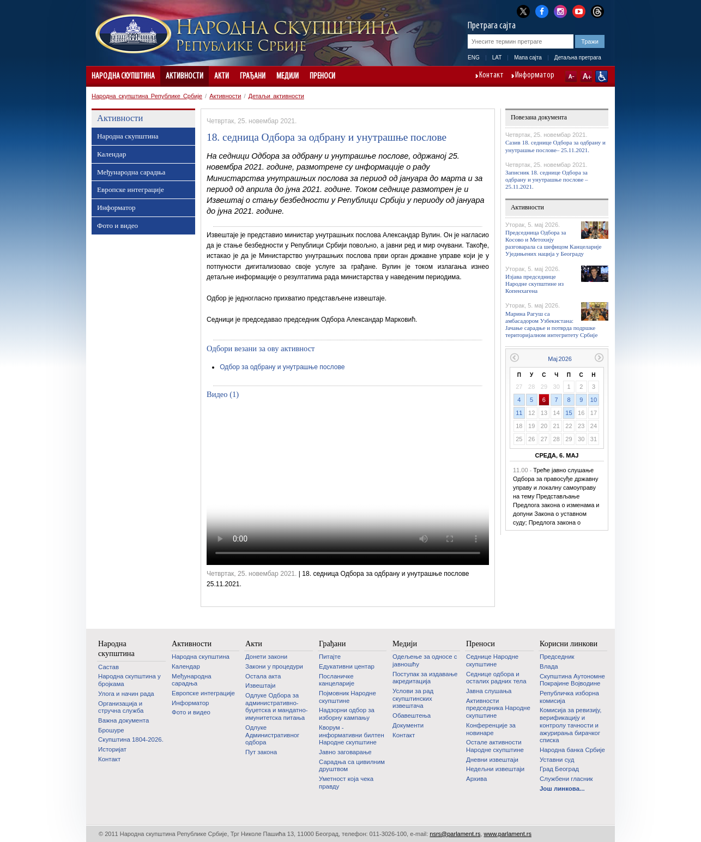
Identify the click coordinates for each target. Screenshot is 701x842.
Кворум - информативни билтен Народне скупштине (351, 734)
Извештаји (260, 685)
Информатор (534, 76)
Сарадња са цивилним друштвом (352, 766)
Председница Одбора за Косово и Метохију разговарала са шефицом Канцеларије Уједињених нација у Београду (553, 243)
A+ (586, 76)
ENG (474, 58)
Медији (287, 76)
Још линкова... (562, 788)
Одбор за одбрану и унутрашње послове (282, 367)
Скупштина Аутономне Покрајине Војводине (572, 680)
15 (568, 413)
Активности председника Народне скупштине (498, 708)
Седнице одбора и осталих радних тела (496, 678)
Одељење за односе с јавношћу (424, 660)
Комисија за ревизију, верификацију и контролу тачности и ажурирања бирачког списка (570, 725)
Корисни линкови (568, 643)
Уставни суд (557, 759)
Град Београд (559, 769)
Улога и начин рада (126, 693)
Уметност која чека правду (346, 782)
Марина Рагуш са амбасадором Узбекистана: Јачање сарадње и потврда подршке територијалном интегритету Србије (551, 324)
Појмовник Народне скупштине (347, 697)
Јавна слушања (488, 691)
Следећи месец (599, 357)
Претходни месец (514, 357)
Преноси (322, 76)
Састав (108, 667)
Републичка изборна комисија (569, 697)
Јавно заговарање (345, 752)
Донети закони (266, 656)
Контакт (491, 76)
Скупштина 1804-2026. (131, 739)
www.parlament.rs (507, 834)
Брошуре (111, 730)
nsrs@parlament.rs (455, 834)
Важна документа (123, 720)
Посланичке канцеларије (336, 680)
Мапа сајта (528, 58)
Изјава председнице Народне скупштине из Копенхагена (534, 283)
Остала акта (263, 676)
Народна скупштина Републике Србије (147, 96)
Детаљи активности (276, 96)
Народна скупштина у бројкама (129, 680)
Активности (184, 76)
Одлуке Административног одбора (272, 734)
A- (571, 76)
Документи (408, 725)
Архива (476, 778)
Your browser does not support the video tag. (348, 485)
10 (593, 399)
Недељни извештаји (495, 769)
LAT (497, 58)
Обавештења (411, 715)
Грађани (252, 76)
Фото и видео (117, 225)
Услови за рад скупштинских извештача (412, 698)
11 (519, 413)
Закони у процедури (274, 666)
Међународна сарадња (131, 172)
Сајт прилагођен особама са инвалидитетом (601, 76)
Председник (557, 656)
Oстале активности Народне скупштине (495, 746)
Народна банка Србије (572, 750)
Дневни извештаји (492, 759)
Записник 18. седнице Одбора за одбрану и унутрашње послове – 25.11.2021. (546, 179)
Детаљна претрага (577, 58)
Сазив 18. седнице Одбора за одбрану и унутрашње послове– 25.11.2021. (555, 146)
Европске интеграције (130, 189)
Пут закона (261, 752)
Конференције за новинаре (491, 729)
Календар (111, 154)
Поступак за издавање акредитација (424, 678)
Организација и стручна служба (120, 707)
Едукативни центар (346, 666)
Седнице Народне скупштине (492, 660)
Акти (221, 76)
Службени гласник (566, 778)
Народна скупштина (123, 76)
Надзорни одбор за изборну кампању (346, 714)
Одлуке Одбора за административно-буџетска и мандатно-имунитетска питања (276, 706)
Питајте (330, 656)
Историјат (112, 749)
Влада (549, 666)
